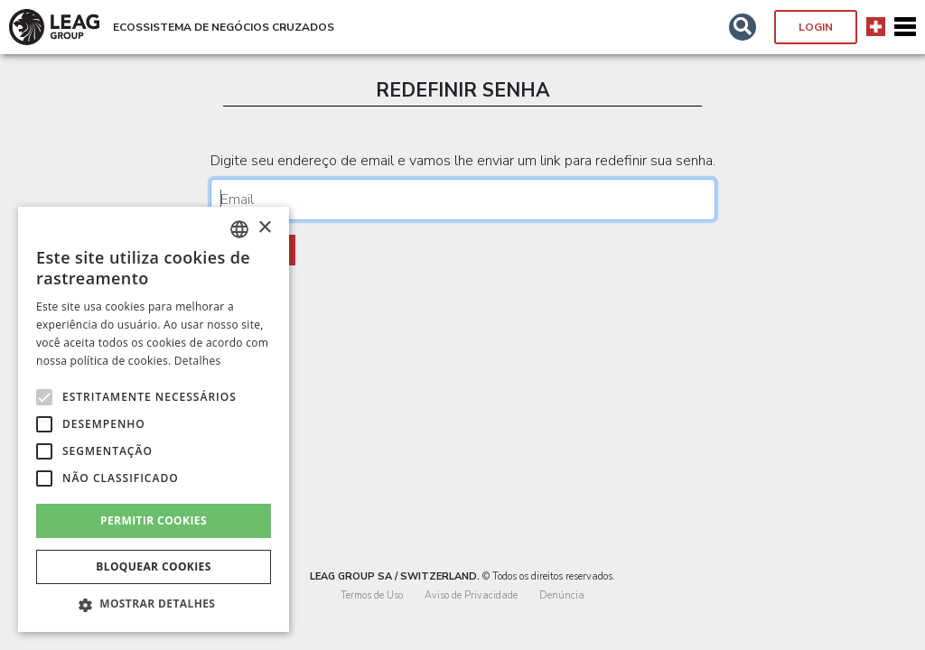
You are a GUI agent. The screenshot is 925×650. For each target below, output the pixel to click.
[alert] (153, 419)
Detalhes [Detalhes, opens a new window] (197, 360)
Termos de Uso (372, 595)
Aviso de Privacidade (471, 595)
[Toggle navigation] (905, 27)
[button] (742, 27)
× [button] (264, 228)
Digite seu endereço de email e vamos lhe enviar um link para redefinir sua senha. (462, 161)
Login (816, 27)
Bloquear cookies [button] (153, 566)
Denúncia (561, 595)
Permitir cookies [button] (153, 520)
